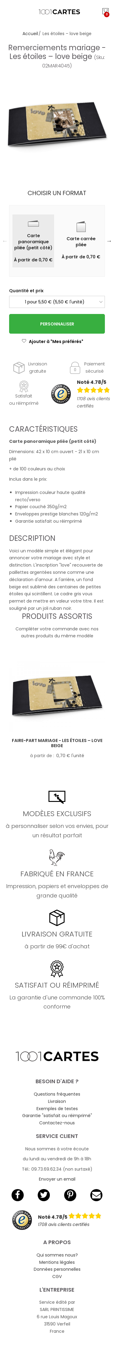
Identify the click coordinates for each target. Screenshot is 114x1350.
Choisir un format (57, 193)
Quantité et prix (26, 291)
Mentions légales (57, 1262)
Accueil (30, 34)
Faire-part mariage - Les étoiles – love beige (57, 743)
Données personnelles (57, 1269)
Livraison (57, 1101)
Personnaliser (57, 324)
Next (109, 241)
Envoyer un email (57, 1179)
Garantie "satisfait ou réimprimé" (57, 1116)
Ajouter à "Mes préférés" (52, 341)
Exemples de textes (57, 1109)
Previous (5, 241)
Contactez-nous (57, 1123)
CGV (57, 1276)
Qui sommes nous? (57, 1255)
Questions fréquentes (57, 1094)
